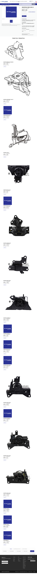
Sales (14, 1)
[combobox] (6, 552)
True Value (19, 561)
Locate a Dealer (5, 562)
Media (13, 561)
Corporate (12, 1)
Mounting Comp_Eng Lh (7, 5)
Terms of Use (17, 572)
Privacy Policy (30, 572)
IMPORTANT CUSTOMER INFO (24, 1)
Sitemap (34, 572)
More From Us (19, 1)
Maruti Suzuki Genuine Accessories (24, 565)
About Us (14, 559)
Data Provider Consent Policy (24, 572)
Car (11, 549)
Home (10, 1)
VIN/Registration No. (17, 549)
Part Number (24, 549)
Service (16, 1)
